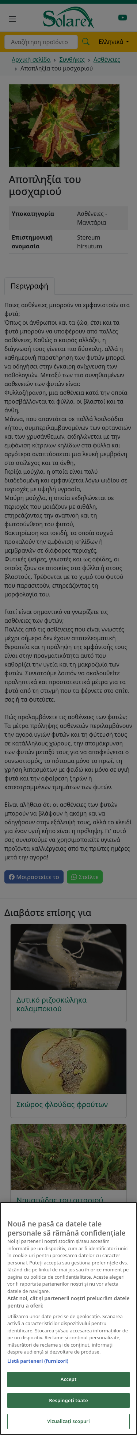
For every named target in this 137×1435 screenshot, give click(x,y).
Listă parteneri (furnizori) (37, 1361)
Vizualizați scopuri (68, 1422)
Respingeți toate (68, 1400)
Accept (69, 1379)
